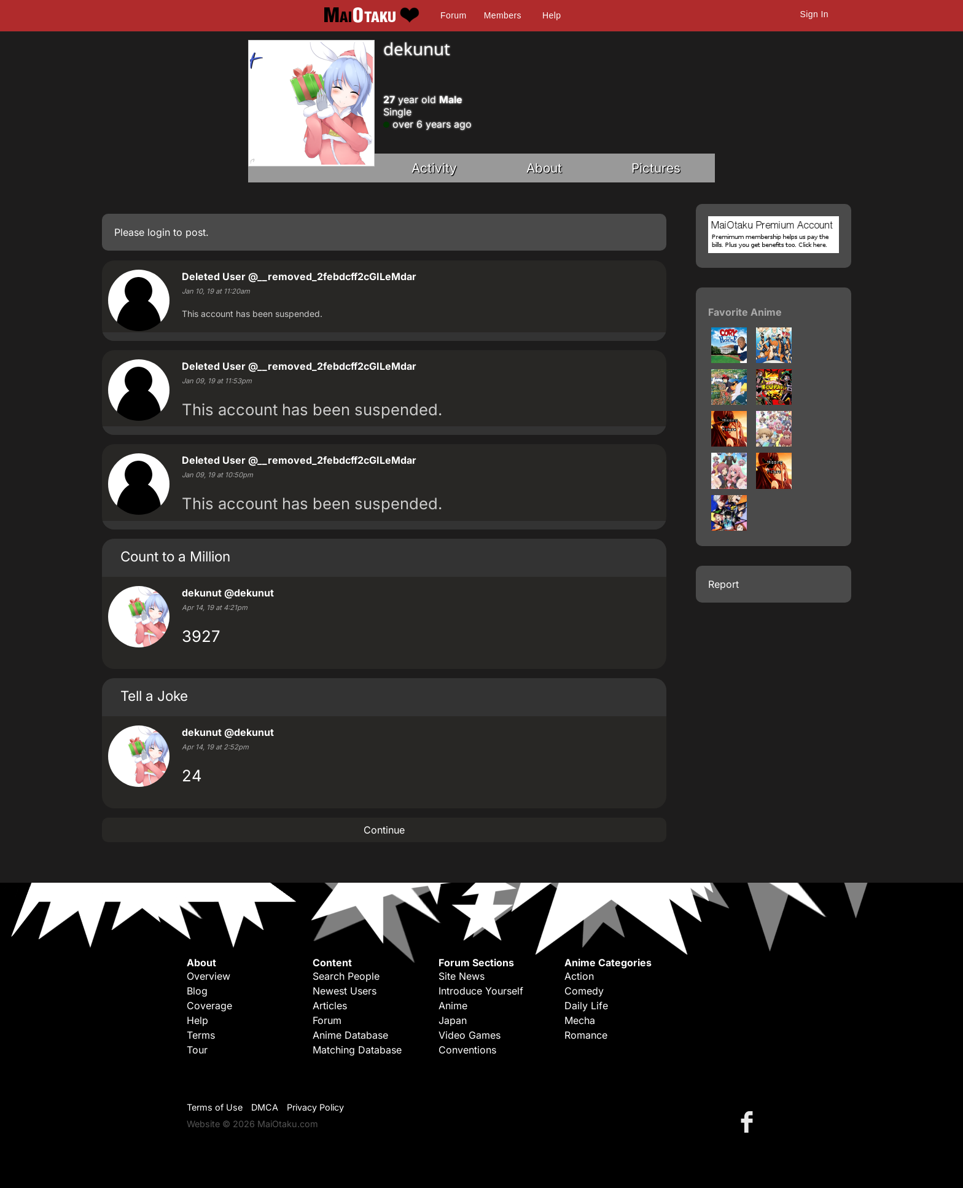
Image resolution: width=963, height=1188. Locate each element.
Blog (197, 991)
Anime (453, 1005)
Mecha (579, 1020)
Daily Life (586, 1005)
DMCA (264, 1107)
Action (579, 976)
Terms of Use (215, 1107)
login (158, 232)
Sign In (814, 14)
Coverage (209, 1005)
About (544, 168)
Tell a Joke (154, 695)
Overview (208, 976)
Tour (197, 1050)
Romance (585, 1035)
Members (502, 15)
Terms (201, 1035)
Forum (453, 15)
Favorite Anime (745, 312)
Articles (330, 1005)
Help (551, 15)
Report (723, 584)
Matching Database (357, 1050)
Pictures (655, 168)
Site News (462, 976)
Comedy (584, 991)
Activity (434, 168)
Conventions (467, 1050)
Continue (384, 830)
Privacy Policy (315, 1107)
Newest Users (344, 991)
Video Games (470, 1035)
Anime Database (350, 1035)
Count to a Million (175, 556)
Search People (346, 976)
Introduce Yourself (481, 991)
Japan (453, 1020)
